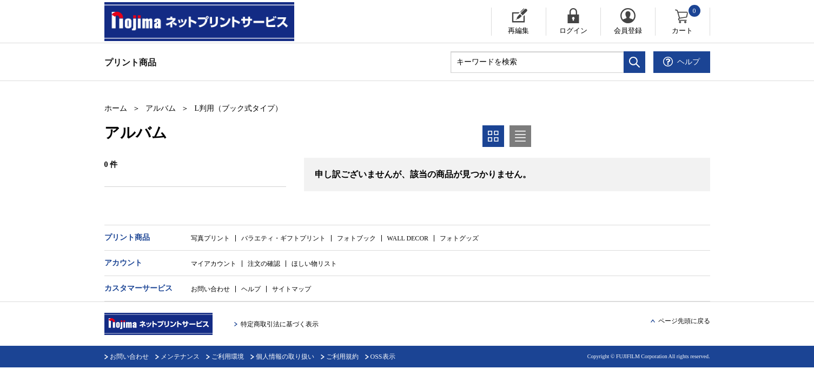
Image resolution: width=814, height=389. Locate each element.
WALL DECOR (408, 238)
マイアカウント (213, 263)
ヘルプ (251, 289)
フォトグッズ (459, 238)
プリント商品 (130, 62)
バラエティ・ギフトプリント (283, 238)
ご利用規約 (342, 356)
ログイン (573, 30)
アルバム (160, 108)
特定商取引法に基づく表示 (280, 324)
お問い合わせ (210, 289)
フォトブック (356, 238)
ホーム (115, 108)
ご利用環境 (227, 356)
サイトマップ (291, 289)
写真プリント (210, 238)
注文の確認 (264, 263)
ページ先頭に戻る (684, 321)
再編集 (518, 30)
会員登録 (628, 30)
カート (687, 21)
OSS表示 (382, 356)
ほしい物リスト (314, 263)
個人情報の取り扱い (285, 356)
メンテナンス (180, 356)
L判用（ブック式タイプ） (239, 108)
